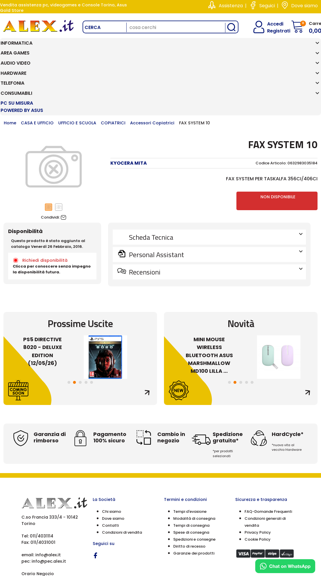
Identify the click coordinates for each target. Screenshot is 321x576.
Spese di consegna (191, 479)
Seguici (267, 5)
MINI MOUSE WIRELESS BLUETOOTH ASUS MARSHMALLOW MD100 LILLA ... (209, 302)
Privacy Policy (258, 479)
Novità (240, 270)
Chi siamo (111, 458)
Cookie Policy (258, 486)
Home (10, 70)
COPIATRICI (113, 70)
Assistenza (231, 5)
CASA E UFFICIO (37, 70)
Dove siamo (304, 5)
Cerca (93, 27)
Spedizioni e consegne (194, 486)
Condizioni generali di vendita (265, 469)
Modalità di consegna (194, 465)
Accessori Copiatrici (152, 70)
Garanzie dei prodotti (193, 500)
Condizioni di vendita (122, 479)
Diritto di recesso (189, 493)
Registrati (273, 31)
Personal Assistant (215, 202)
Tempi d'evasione (190, 458)
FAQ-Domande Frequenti (268, 458)
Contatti (110, 472)
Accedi (271, 24)
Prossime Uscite (80, 270)
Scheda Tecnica (215, 184)
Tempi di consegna (191, 472)
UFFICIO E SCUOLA (77, 70)
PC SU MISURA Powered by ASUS (293, 50)
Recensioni (215, 219)
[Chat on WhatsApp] (285, 566)
